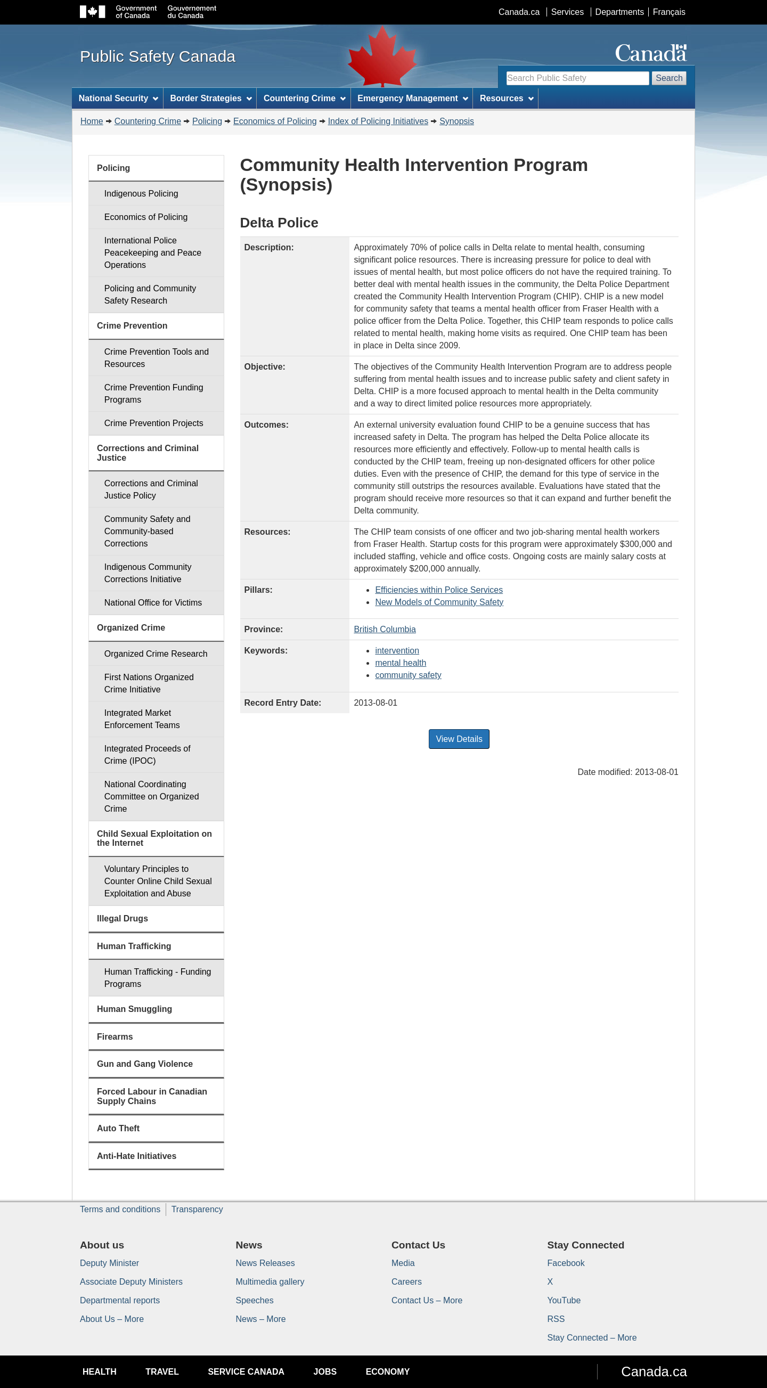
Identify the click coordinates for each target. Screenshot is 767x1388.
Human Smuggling (134, 1009)
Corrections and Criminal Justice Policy (151, 489)
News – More (261, 1319)
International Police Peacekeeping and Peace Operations (152, 253)
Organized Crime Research (156, 653)
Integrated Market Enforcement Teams (142, 719)
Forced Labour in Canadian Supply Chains (152, 1096)
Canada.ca (519, 12)
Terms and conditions (120, 1209)
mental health (400, 662)
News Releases (265, 1263)
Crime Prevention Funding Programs (153, 393)
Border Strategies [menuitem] (211, 98)
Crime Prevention (132, 325)
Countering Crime (148, 121)
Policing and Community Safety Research (150, 294)
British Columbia (384, 629)
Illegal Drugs (122, 918)
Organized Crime (131, 627)
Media (403, 1263)
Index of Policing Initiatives (378, 121)
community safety (408, 675)
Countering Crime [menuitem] (305, 98)
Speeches (255, 1300)
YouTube (564, 1300)
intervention (397, 650)
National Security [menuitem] (119, 98)
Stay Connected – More (592, 1337)
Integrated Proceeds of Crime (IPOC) (147, 754)
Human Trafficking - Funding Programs (157, 978)
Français (669, 12)
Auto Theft (118, 1128)
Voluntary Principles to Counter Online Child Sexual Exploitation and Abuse (158, 881)
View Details (459, 739)
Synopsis (456, 121)
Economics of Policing (275, 121)
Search (669, 78)
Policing (207, 121)
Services (567, 12)
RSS (556, 1319)
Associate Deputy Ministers (131, 1281)
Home (91, 121)
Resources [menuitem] (507, 98)
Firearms (115, 1036)
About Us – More (112, 1319)
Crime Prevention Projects (153, 423)
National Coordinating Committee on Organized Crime (151, 796)
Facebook (566, 1263)
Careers (406, 1281)
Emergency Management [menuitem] (412, 98)
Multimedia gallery (270, 1281)
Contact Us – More (426, 1300)
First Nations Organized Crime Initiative (149, 683)
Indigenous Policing (141, 193)
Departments (619, 12)
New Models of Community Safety (439, 602)
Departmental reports (120, 1300)
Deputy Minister (109, 1263)
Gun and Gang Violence (145, 1063)
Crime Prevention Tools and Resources (156, 358)
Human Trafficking (134, 946)
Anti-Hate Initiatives (136, 1156)
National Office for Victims (153, 602)
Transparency (197, 1209)
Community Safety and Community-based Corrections (147, 531)
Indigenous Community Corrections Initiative (148, 573)
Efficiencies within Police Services (439, 589)
